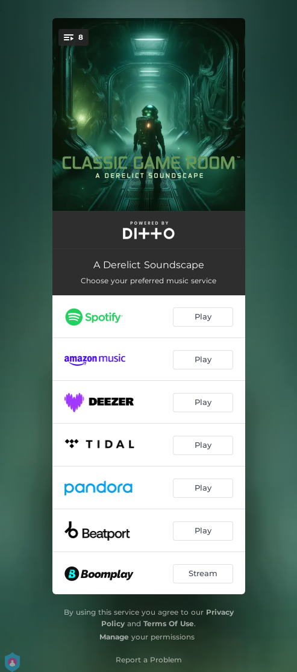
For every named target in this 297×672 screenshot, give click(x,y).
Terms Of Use (168, 623)
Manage (114, 636)
